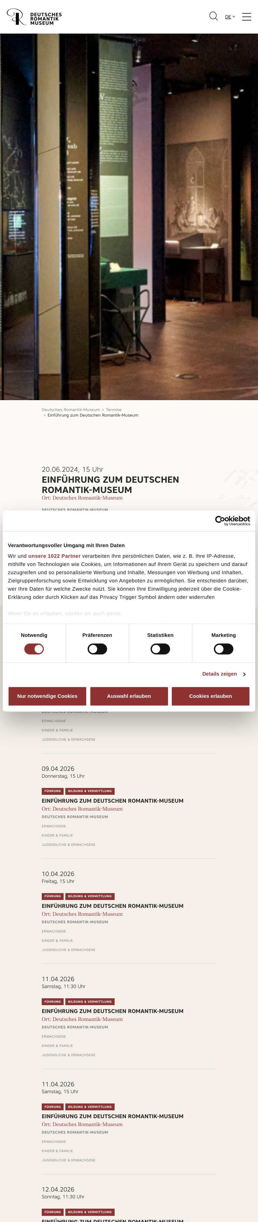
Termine (114, 409)
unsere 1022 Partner (54, 556)
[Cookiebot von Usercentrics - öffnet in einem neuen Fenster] (220, 521)
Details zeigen (219, 674)
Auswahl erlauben (129, 696)
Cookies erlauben (210, 696)
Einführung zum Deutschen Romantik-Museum (93, 415)
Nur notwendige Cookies (47, 696)
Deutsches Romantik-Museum (71, 409)
